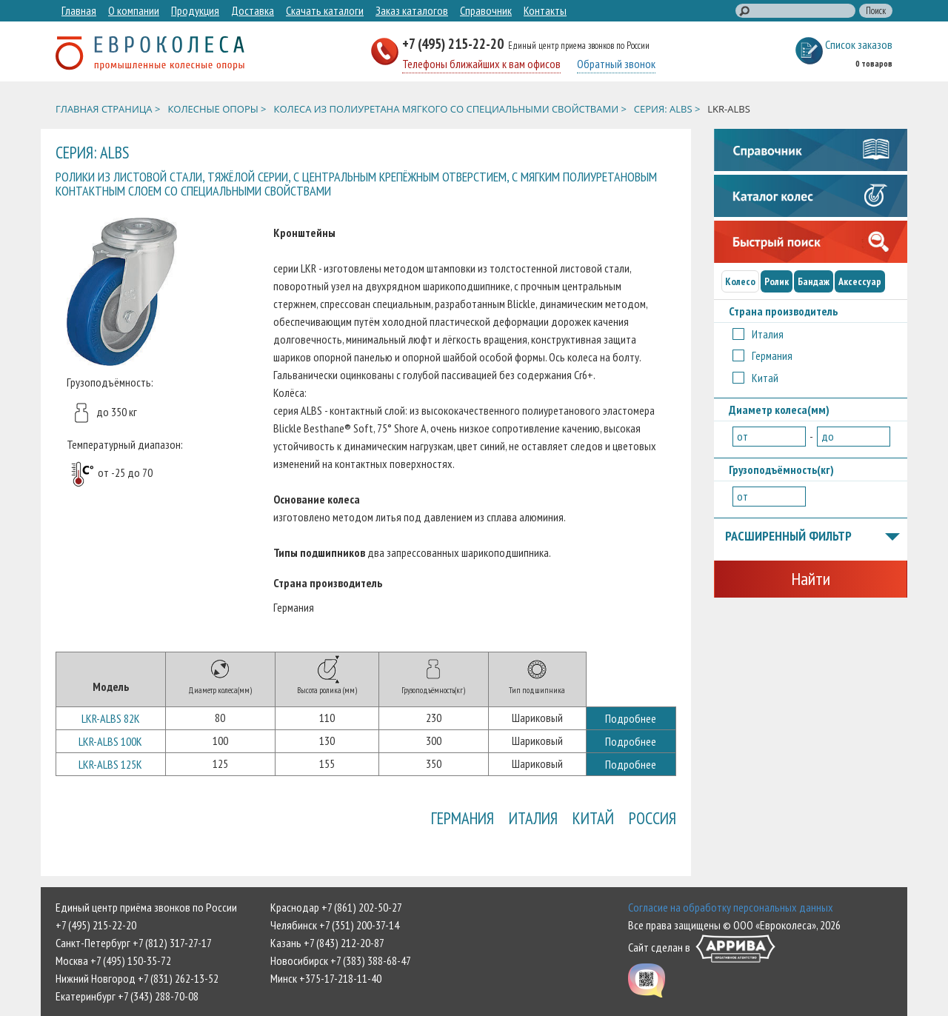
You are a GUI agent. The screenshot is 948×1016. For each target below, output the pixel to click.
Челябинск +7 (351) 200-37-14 (334, 925)
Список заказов (858, 44)
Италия (533, 818)
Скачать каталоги (325, 10)
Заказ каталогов (411, 10)
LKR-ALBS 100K (110, 741)
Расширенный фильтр (813, 536)
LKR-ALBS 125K (110, 764)
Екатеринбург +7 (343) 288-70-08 (127, 996)
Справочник (486, 10)
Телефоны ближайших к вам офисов (481, 63)
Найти (810, 578)
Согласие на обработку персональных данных (730, 907)
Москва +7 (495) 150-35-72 (113, 960)
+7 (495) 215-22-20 (454, 43)
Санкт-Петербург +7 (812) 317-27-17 (134, 942)
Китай (593, 818)
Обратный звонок (616, 63)
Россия (652, 818)
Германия (462, 818)
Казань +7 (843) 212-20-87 (327, 942)
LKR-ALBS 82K (110, 718)
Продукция (195, 10)
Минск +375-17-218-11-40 (325, 978)
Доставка (252, 10)
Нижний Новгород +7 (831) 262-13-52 (137, 978)
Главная (78, 10)
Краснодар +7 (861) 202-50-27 (336, 907)
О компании (133, 10)
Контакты (545, 10)
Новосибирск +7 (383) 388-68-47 (340, 960)
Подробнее (630, 718)
